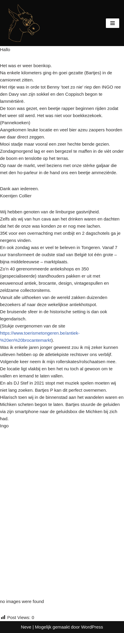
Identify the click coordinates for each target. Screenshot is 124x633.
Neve (26, 626)
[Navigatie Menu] (113, 23)
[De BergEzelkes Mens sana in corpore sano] (22, 23)
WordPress (92, 626)
